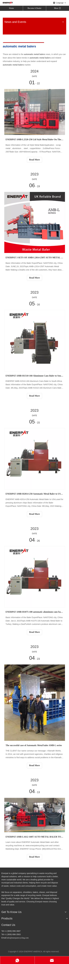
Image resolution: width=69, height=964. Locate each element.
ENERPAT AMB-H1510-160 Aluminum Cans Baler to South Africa (34, 376)
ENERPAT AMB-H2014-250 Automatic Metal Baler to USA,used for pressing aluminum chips (34, 494)
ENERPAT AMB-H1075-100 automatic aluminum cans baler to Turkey (34, 612)
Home (11, 8)
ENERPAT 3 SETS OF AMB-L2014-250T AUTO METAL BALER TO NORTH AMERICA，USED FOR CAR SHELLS (34, 257)
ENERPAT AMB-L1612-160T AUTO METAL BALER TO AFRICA (34, 837)
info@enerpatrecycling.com (18, 938)
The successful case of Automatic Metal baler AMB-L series (34, 745)
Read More (34, 159)
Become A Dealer (34, 8)
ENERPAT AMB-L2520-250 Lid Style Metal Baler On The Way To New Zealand (34, 139)
